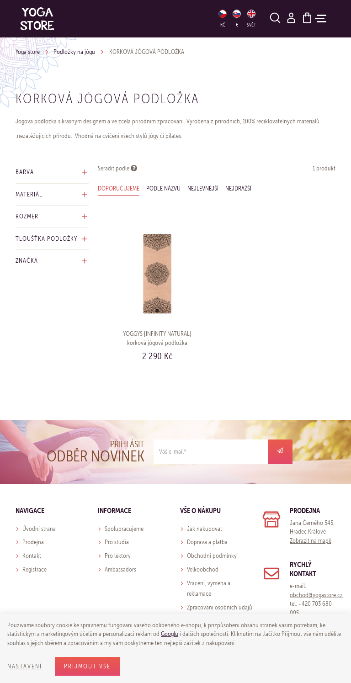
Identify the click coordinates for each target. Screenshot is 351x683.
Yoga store (28, 52)
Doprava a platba (207, 542)
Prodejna (33, 542)
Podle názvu (163, 188)
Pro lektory (118, 556)
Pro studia (117, 542)
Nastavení (24, 666)
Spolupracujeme (124, 529)
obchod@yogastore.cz (316, 595)
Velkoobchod (202, 569)
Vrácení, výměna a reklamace (208, 588)
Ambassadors (120, 569)
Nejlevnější (202, 188)
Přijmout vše (87, 666)
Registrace (34, 569)
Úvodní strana (39, 529)
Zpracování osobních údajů (219, 607)
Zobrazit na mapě (310, 541)
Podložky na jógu (74, 52)
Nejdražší (238, 188)
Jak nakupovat (204, 529)
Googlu (169, 634)
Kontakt (31, 556)
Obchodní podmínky (212, 556)
